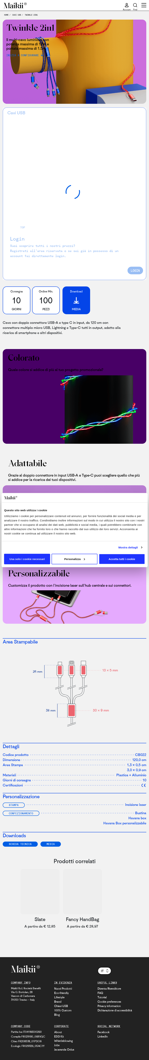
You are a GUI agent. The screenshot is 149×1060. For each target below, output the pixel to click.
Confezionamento (21, 813)
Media (51, 844)
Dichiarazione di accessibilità (115, 1010)
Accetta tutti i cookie (122, 558)
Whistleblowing (63, 1041)
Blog (57, 1014)
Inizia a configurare (22, 55)
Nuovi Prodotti (63, 988)
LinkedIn (103, 1036)
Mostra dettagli (128, 547)
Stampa (14, 805)
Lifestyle (59, 997)
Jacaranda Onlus (64, 1049)
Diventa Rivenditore (109, 988)
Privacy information (109, 1006)
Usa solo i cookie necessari (27, 558)
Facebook (103, 1032)
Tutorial (102, 997)
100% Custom (63, 1010)
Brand (57, 1001)
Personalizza (74, 558)
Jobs (57, 1045)
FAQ (100, 993)
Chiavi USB (61, 1006)
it (105, 971)
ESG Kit (59, 1036)
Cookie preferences (109, 1001)
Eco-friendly (61, 993)
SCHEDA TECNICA (20, 844)
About (58, 1032)
